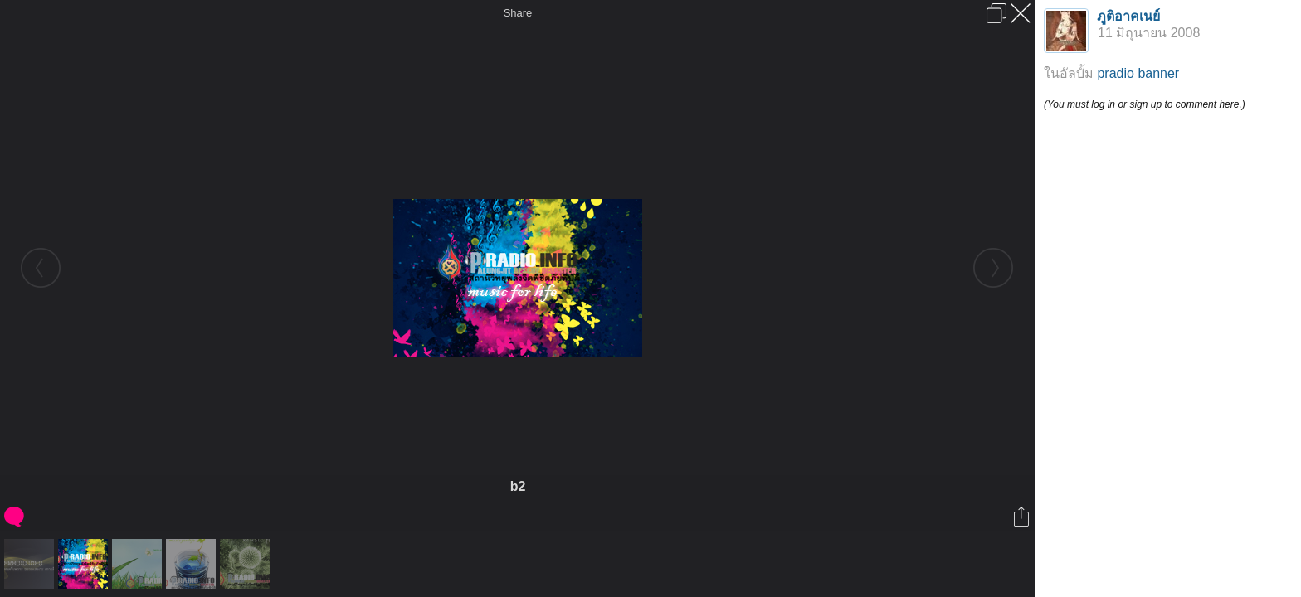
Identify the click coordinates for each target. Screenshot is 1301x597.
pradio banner (1138, 73)
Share (518, 13)
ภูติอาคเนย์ (1128, 16)
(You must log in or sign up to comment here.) (1144, 104)
